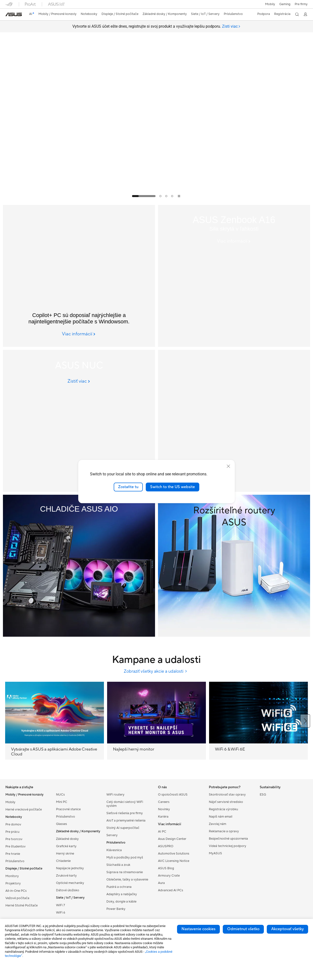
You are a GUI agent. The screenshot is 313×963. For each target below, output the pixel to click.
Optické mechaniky (70, 883)
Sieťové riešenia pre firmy (124, 813)
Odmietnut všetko (243, 929)
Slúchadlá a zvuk (118, 865)
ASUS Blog (166, 868)
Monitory (12, 876)
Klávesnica (114, 850)
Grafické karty (66, 846)
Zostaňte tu (128, 486)
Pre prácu (12, 832)
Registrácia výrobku (223, 809)
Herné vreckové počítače (23, 809)
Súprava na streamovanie (124, 872)
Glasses (61, 824)
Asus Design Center (172, 839)
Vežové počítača (17, 898)
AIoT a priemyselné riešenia (125, 820)
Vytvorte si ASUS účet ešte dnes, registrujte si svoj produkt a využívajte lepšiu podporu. (156, 26)
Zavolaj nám (217, 824)
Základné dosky (67, 839)
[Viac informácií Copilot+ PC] (79, 334)
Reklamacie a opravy (224, 831)
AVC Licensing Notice (173, 861)
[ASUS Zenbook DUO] (234, 421)
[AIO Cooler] (79, 566)
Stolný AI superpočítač (122, 828)
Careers (163, 802)
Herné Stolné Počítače (21, 905)
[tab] (231, 26)
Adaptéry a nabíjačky (121, 894)
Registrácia (282, 14)
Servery (112, 835)
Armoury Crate (169, 876)
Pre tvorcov (13, 839)
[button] (284, 4)
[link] (13, 14)
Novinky (164, 809)
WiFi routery (115, 795)
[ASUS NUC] (79, 421)
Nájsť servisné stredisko (226, 802)
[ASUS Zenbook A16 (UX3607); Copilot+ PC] (234, 276)
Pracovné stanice (68, 809)
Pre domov (13, 824)
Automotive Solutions (173, 854)
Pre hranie (12, 854)
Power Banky (115, 909)
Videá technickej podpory (227, 846)
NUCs (60, 795)
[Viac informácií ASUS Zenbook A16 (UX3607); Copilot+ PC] (234, 241)
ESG (263, 795)
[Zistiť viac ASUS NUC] (79, 381)
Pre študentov (15, 846)
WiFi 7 (60, 905)
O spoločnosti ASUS (173, 795)
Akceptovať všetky (287, 929)
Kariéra (163, 817)
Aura (161, 883)
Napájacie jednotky (70, 868)
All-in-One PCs (16, 891)
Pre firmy (301, 4)
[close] (228, 466)
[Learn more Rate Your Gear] (156, 200)
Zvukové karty (66, 876)
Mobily (270, 4)
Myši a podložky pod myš (124, 857)
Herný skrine (65, 854)
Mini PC (61, 802)
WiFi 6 (60, 913)
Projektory (13, 883)
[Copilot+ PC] (79, 276)
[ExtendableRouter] (234, 566)
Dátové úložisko (67, 890)
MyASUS (215, 853)
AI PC (162, 832)
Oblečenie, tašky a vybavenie (127, 879)
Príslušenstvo (14, 861)
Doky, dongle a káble (121, 902)
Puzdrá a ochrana (119, 887)
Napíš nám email (220, 817)
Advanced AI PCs (170, 890)
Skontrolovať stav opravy (227, 795)
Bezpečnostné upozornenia (228, 839)
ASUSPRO (165, 846)
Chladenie (63, 861)
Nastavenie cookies (198, 929)
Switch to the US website (172, 486)
